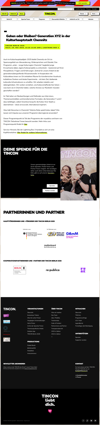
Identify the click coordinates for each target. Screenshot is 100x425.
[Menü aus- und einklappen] (95, 13)
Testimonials (55, 320)
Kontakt (94, 9)
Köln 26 (4, 14)
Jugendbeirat (79, 323)
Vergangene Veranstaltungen (36, 320)
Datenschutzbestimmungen (30, 368)
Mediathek (30, 351)
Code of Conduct (56, 323)
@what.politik (31, 348)
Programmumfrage (81, 318)
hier (25, 124)
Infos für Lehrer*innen (34, 318)
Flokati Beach (31, 345)
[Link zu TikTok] (87, 420)
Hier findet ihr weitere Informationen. (32, 132)
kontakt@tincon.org (81, 371)
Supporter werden (80, 340)
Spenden (52, 186)
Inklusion (90, 19)
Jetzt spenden (83, 3)
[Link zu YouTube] (95, 420)
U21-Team (78, 320)
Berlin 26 (13, 14)
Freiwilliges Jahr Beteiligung (83, 326)
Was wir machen (56, 312)
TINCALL (78, 315)
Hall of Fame (31, 323)
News (21, 14)
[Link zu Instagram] (83, 420)
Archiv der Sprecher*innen (35, 326)
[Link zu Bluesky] (91, 420)
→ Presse (78, 377)
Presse (88, 9)
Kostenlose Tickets (33, 315)
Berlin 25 (9, 19)
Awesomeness (31, 353)
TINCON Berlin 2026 (33, 334)
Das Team (54, 315)
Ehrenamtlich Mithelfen (58, 19)
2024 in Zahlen (56, 334)
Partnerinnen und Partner (59, 326)
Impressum (27, 420)
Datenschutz (20, 420)
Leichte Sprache (80, 9)
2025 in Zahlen (56, 331)
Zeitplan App (31, 331)
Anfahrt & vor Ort (74, 19)
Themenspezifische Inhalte (35, 329)
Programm (42, 19)
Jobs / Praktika (55, 318)
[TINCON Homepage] (50, 14)
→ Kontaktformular (81, 375)
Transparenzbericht (57, 329)
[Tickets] (83, 13)
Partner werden (50, 191)
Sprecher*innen (25, 19)
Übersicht (30, 312)
